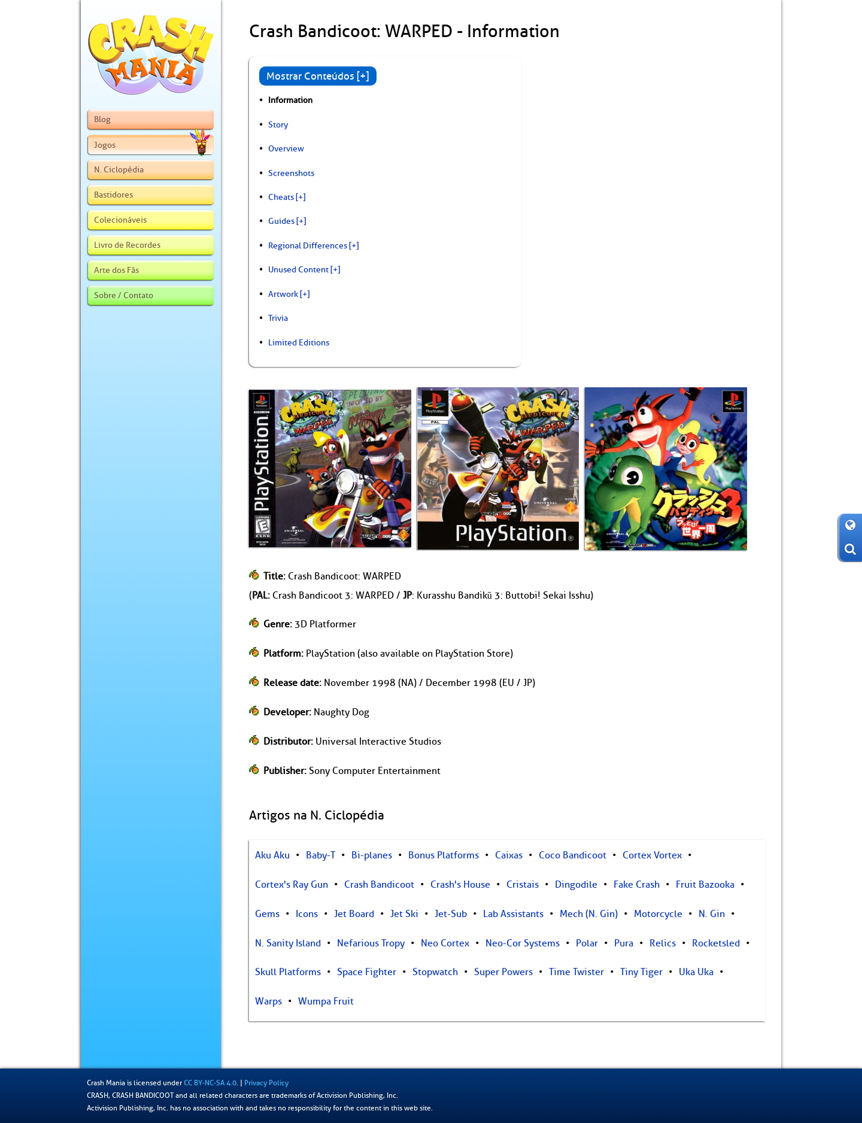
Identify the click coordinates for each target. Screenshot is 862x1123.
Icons (307, 914)
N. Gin (712, 914)
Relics (662, 943)
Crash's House (460, 885)
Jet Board (354, 914)
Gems (267, 914)
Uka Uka (696, 972)
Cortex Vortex (652, 855)
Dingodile (576, 885)
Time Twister (576, 972)
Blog (102, 119)
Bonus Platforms (443, 855)
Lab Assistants (513, 914)
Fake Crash (637, 885)
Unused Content (298, 269)
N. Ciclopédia (119, 169)
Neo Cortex (445, 943)
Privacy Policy (266, 1083)
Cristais (522, 885)
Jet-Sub (451, 914)
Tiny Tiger (641, 972)
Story (278, 124)
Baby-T (320, 855)
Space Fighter (366, 972)
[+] (300, 197)
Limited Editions (298, 342)
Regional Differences (307, 245)
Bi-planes (371, 855)
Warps (268, 1001)
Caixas (509, 855)
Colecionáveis (120, 219)
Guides (281, 221)
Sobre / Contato (123, 295)
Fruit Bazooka (705, 885)
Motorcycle (658, 914)
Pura (623, 943)
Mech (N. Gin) (589, 914)
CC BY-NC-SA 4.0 (210, 1083)
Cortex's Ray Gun (291, 885)
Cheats (281, 197)
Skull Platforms (288, 972)
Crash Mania (106, 1083)
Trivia (278, 317)
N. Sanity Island (288, 943)
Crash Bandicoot (379, 885)
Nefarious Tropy (371, 943)
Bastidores (113, 194)
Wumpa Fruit (326, 1001)
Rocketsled (716, 943)
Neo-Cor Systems (522, 943)
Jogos (152, 144)
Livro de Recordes (127, 244)
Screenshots (291, 173)
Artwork (283, 294)
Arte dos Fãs (116, 270)
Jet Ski (404, 914)
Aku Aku (272, 855)
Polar (587, 943)
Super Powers (503, 972)
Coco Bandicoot (572, 855)
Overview (286, 148)
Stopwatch (435, 972)
